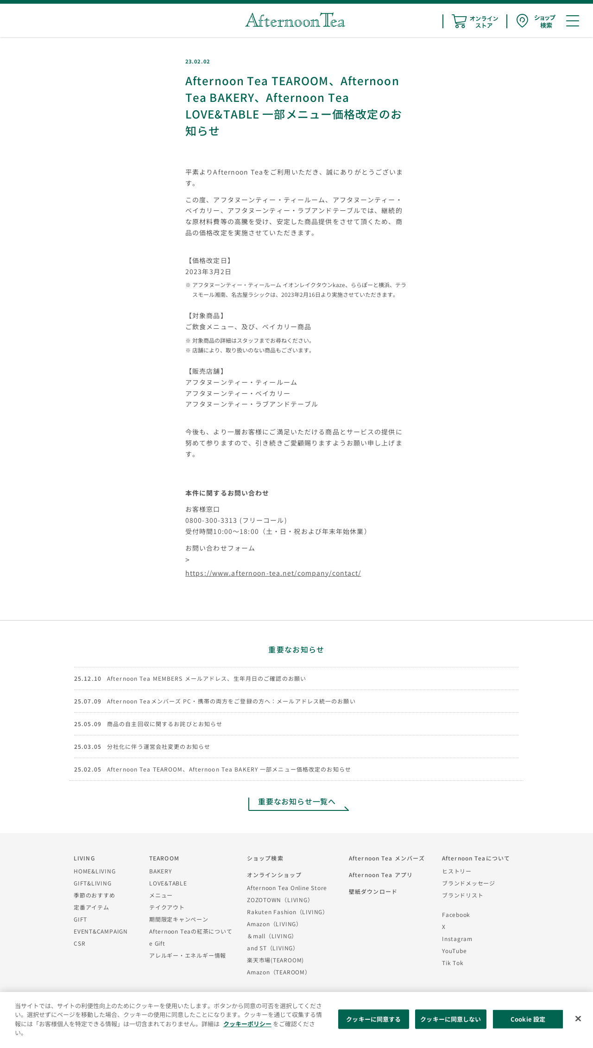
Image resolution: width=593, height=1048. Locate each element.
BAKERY (160, 871)
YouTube (454, 950)
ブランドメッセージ (468, 883)
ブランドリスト (462, 895)
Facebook (456, 914)
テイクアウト (167, 907)
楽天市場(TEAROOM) (275, 960)
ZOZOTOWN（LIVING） (280, 900)
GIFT (80, 919)
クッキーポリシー (247, 1023)
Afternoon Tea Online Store (287, 887)
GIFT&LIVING (93, 883)
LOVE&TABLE (168, 883)
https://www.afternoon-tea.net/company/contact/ (273, 572)
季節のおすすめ (94, 895)
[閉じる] (578, 1019)
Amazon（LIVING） (274, 924)
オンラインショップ (274, 875)
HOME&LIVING (95, 871)
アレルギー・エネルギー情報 (187, 955)
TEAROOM (164, 858)
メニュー (161, 895)
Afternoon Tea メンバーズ (387, 858)
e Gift (157, 943)
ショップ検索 (265, 858)
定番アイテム (91, 907)
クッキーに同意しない (450, 1019)
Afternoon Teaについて (476, 858)
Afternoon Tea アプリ (381, 875)
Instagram (457, 938)
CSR (79, 943)
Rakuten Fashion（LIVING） (287, 912)
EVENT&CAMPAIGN (101, 931)
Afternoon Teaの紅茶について (191, 931)
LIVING (84, 858)
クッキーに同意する (373, 1019)
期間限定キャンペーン (178, 919)
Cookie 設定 (528, 1019)
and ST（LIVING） (273, 948)
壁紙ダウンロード (373, 891)
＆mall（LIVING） (272, 936)
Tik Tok (452, 962)
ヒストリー (457, 871)
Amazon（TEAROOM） (279, 972)
